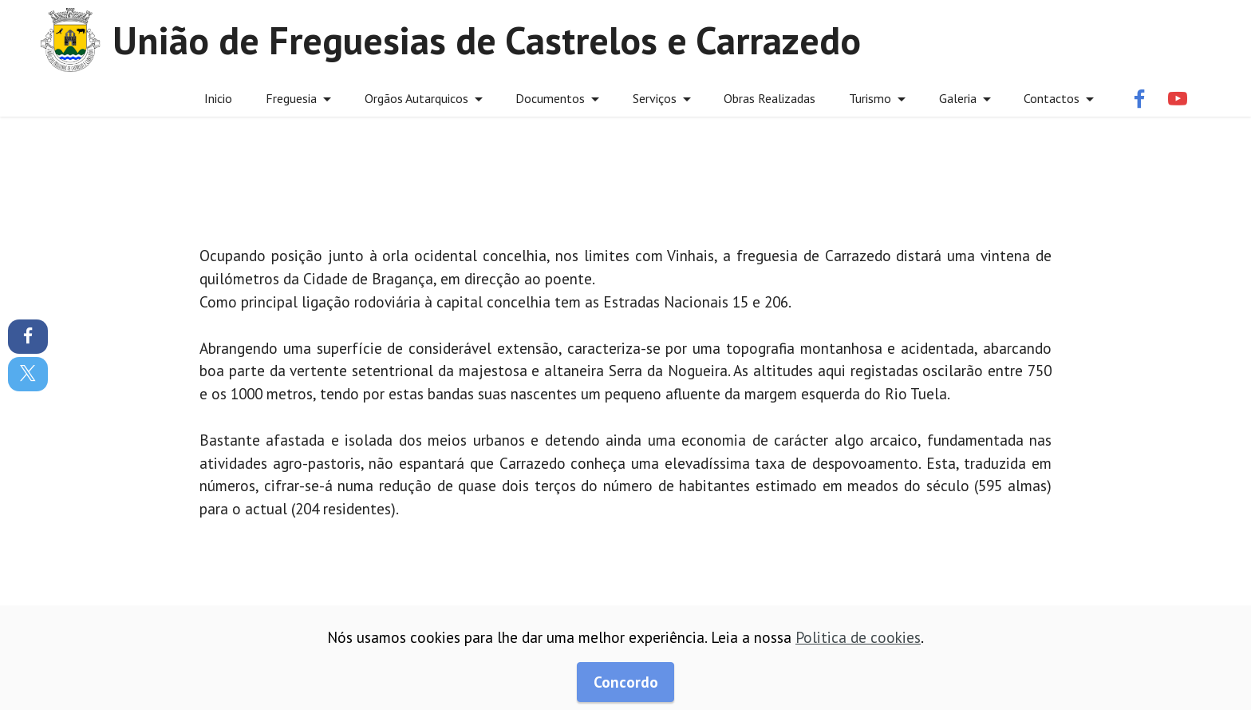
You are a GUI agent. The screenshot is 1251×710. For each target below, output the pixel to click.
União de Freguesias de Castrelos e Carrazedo (486, 40)
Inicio (218, 98)
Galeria (958, 98)
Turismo (870, 98)
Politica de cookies (858, 637)
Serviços (655, 98)
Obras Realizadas (769, 98)
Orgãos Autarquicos (416, 98)
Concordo (626, 682)
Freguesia (291, 98)
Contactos (1051, 98)
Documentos (550, 98)
